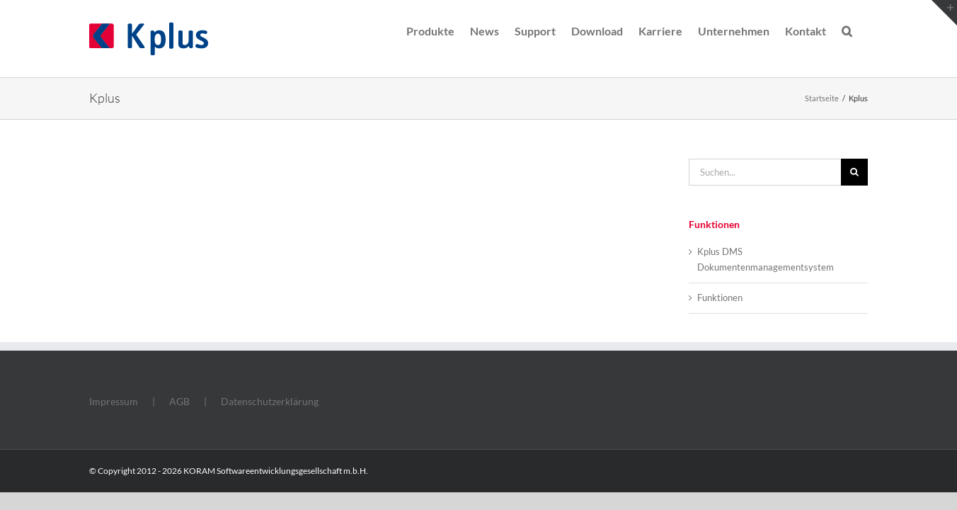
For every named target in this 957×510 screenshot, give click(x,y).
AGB (179, 401)
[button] (862, 30)
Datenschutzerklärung (270, 401)
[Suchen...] (765, 172)
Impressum (113, 401)
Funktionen (720, 297)
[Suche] (854, 172)
